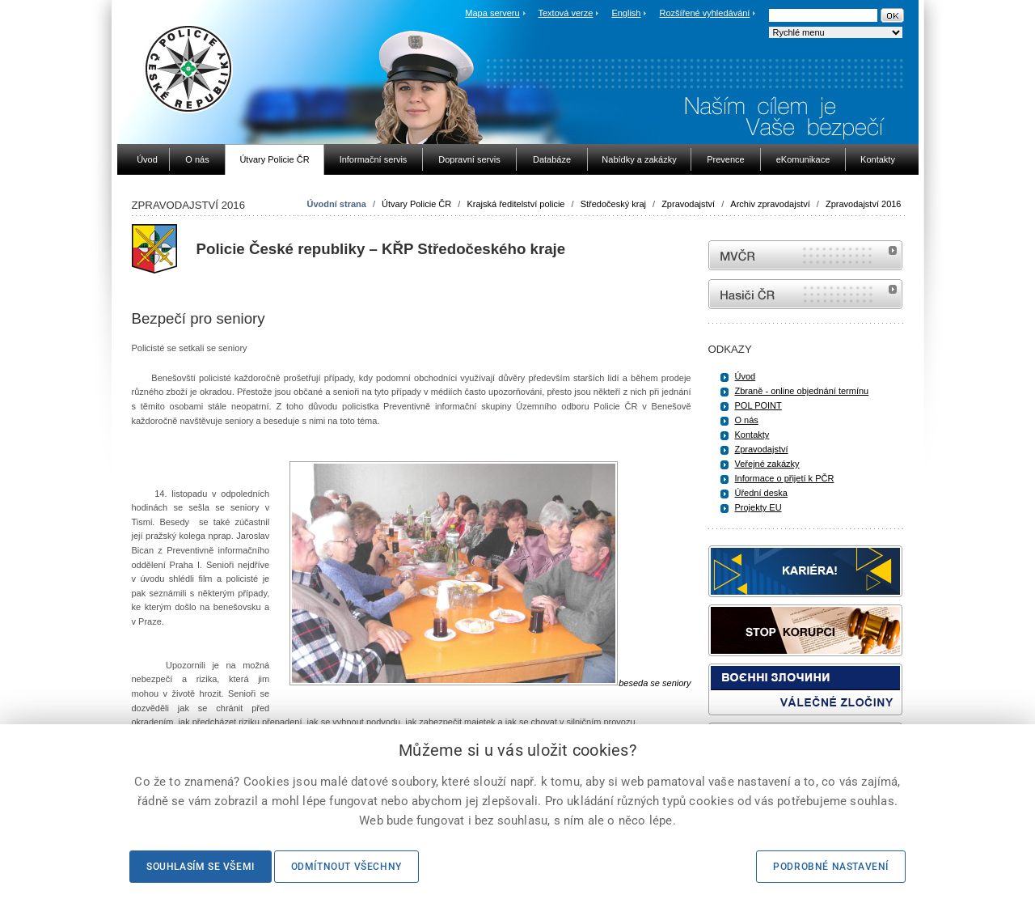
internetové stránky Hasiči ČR (805, 294)
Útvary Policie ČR (416, 204)
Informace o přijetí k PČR (784, 478)
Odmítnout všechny (346, 866)
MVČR (805, 255)
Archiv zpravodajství (769, 204)
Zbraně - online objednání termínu (802, 391)
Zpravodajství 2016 (864, 204)
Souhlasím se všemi (200, 866)
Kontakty (752, 434)
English (625, 13)
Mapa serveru (492, 13)
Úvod (745, 376)
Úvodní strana (336, 204)
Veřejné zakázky (767, 464)
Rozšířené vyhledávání (705, 13)
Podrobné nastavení (831, 866)
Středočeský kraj (613, 204)
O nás (746, 420)
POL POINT (758, 405)
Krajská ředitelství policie (515, 204)
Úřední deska (761, 493)
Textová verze (565, 13)
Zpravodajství (688, 204)
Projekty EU (758, 507)
